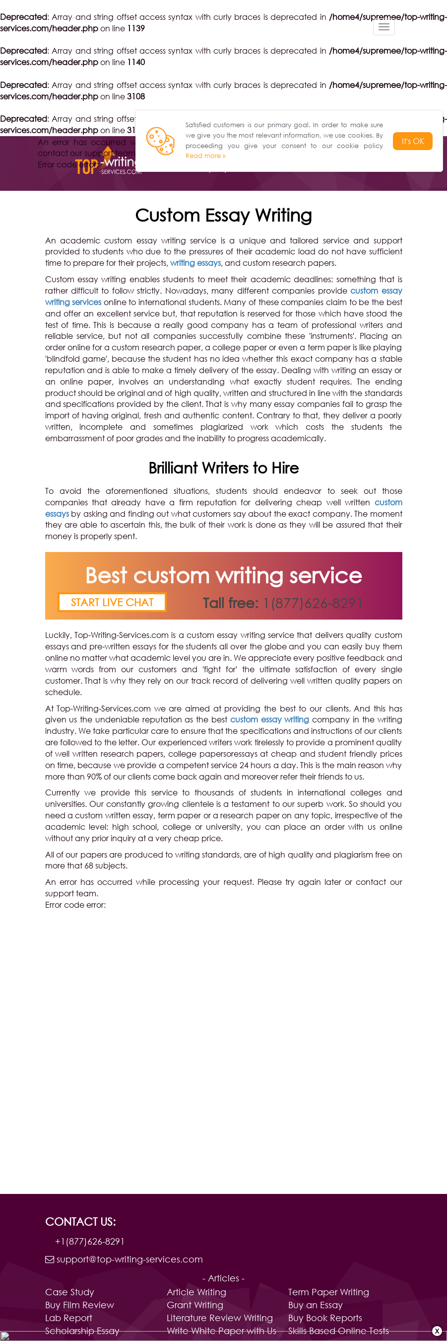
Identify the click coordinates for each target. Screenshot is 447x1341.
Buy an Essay (315, 1304)
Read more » (206, 156)
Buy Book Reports (325, 1317)
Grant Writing (195, 1304)
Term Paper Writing (328, 1291)
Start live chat (112, 602)
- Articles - (223, 1277)
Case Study (69, 1291)
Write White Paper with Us (221, 1330)
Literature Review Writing (220, 1317)
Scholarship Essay (82, 1330)
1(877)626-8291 (313, 602)
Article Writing (196, 1291)
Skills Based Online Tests (338, 1330)
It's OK (413, 141)
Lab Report (68, 1317)
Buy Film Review (79, 1304)
